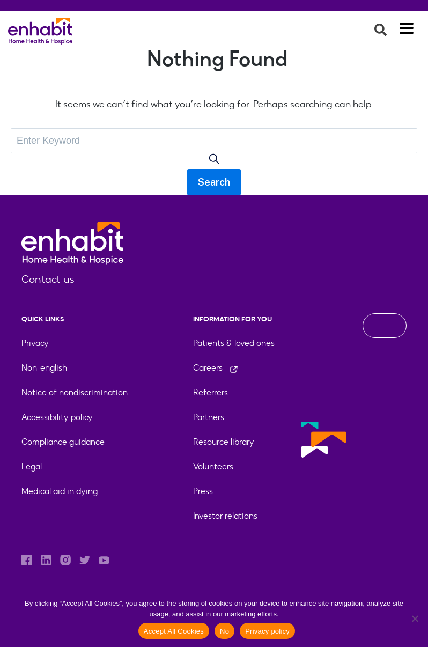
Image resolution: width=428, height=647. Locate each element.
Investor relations (225, 516)
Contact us (48, 279)
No (224, 631)
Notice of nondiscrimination (74, 392)
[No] (414, 618)
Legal (31, 466)
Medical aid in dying (59, 491)
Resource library (223, 442)
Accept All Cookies (174, 631)
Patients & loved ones (234, 343)
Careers (216, 368)
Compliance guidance (63, 442)
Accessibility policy (57, 417)
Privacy (35, 343)
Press (203, 491)
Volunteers (213, 466)
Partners (208, 417)
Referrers (210, 392)
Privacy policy (267, 631)
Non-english (44, 368)
